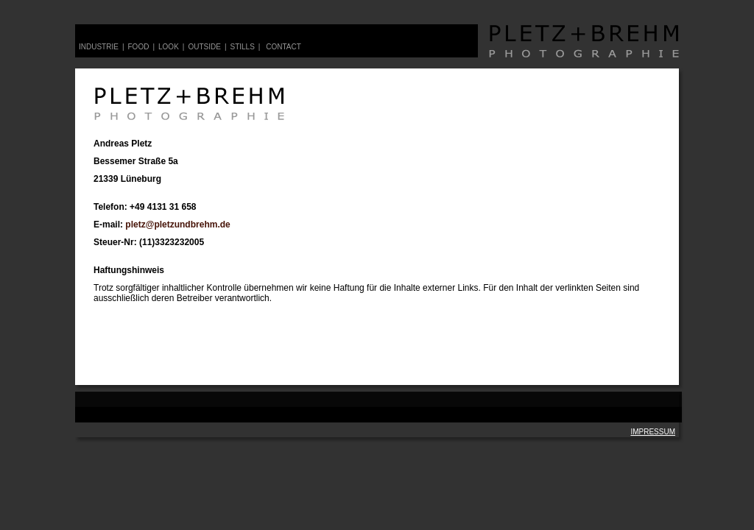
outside (204, 47)
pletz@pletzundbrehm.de (177, 224)
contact (283, 47)
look (168, 47)
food (138, 47)
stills (242, 47)
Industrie (99, 47)
